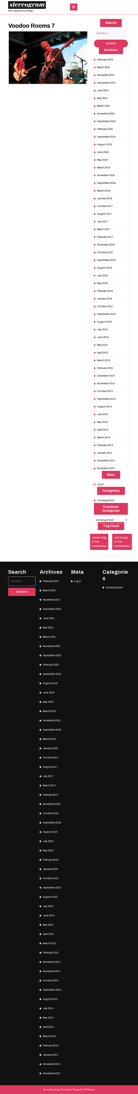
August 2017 (104, 214)
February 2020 (105, 129)
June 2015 (103, 337)
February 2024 (105, 59)
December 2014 (106, 375)
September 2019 (106, 136)
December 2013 (106, 460)
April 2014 (102, 429)
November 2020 (106, 113)
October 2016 (105, 252)
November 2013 (106, 468)
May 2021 (102, 98)
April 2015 (102, 352)
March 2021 (103, 106)
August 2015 (104, 322)
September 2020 (106, 121)
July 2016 (102, 275)
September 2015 (106, 314)
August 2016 (104, 268)
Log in (100, 484)
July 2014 (102, 414)
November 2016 (106, 244)
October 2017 (105, 206)
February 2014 (105, 445)
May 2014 (102, 422)
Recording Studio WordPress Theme (61, 1089)
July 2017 (102, 221)
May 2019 (102, 160)
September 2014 (106, 399)
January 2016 (104, 298)
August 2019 (104, 144)
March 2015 (103, 360)
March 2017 (103, 229)
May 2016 (102, 283)
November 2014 (106, 383)
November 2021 (106, 75)
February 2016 (105, 291)
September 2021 (106, 82)
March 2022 (103, 67)
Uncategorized (105, 500)
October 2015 (105, 306)
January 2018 (104, 198)
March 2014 (103, 437)
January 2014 (104, 453)
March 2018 (103, 190)
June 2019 (103, 152)
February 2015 (105, 368)
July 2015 (102, 329)
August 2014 (104, 406)
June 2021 (103, 90)
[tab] (73, 7)
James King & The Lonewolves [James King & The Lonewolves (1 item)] (99, 541)
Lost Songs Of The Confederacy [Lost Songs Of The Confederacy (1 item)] (122, 541)
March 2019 (103, 167)
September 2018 (106, 183)
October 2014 (105, 391)
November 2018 (106, 175)
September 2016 (106, 260)
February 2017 (105, 237)
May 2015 (102, 345)
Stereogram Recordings (20, 10)
